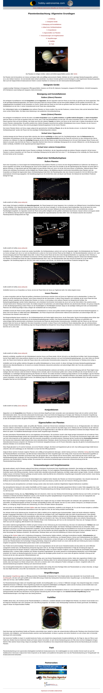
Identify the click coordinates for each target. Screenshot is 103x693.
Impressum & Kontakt (47, 690)
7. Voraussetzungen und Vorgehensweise (51, 35)
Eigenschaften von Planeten (51, 422)
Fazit (51, 648)
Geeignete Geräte (52, 85)
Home (34, 8)
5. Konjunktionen (51, 30)
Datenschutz (58, 690)
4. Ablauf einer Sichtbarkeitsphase (51, 27)
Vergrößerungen (51, 573)
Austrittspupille (7, 578)
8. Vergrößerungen (51, 38)
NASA (75, 74)
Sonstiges (67, 8)
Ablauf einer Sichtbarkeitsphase (51, 158)
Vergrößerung (16, 576)
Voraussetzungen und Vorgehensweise (51, 465)
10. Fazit (51, 44)
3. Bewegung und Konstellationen (51, 24)
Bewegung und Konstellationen (51, 94)
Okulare (15, 535)
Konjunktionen (51, 410)
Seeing (86, 452)
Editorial (40, 8)
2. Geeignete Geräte (51, 21)
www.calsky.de (22, 202)
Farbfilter (51, 597)
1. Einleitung (51, 19)
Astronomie (46, 8)
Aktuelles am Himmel (57, 8)
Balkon (32, 507)
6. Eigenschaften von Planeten (51, 33)
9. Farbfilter (51, 41)
